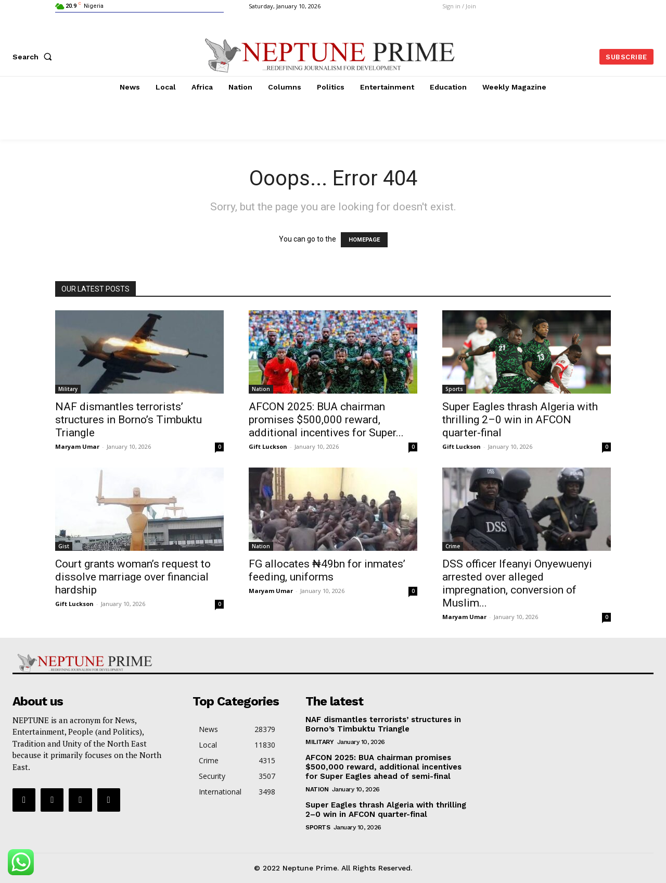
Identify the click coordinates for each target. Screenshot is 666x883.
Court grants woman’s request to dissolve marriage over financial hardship (133, 577)
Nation (261, 389)
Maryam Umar (77, 446)
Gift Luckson (268, 446)
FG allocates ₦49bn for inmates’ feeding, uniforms (327, 570)
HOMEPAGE (364, 239)
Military (68, 389)
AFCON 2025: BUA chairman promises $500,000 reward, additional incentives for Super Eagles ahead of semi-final (383, 767)
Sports (454, 389)
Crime (452, 546)
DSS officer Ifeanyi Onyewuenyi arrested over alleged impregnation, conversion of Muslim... (517, 583)
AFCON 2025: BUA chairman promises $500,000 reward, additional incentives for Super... (326, 419)
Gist (63, 546)
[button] (34, 57)
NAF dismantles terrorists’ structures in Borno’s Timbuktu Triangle (128, 419)
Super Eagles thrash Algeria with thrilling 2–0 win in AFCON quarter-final (520, 419)
